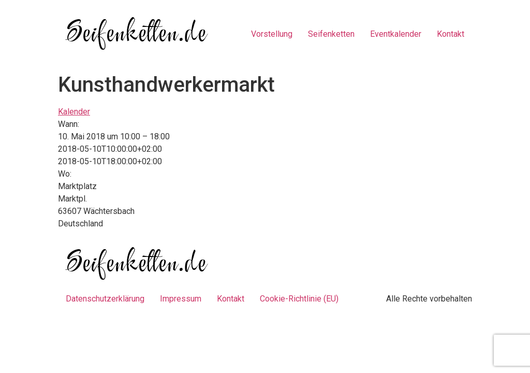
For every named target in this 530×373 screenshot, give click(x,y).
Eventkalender (395, 34)
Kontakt (450, 34)
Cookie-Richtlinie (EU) (299, 299)
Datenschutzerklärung (105, 299)
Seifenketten (331, 34)
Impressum (180, 299)
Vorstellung (271, 34)
